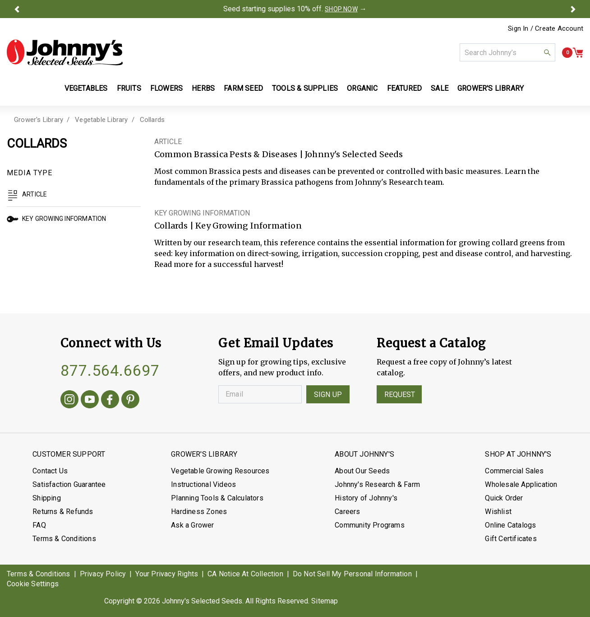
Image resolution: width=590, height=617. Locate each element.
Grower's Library (38, 120)
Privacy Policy (103, 574)
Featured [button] (404, 88)
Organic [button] (362, 88)
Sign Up (328, 394)
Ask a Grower (192, 525)
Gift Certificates (510, 538)
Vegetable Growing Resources (220, 471)
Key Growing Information (56, 218)
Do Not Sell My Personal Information (352, 574)
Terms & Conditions (64, 538)
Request (399, 394)
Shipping (46, 498)
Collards (152, 120)
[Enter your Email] (260, 394)
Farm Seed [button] (243, 88)
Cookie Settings (33, 584)
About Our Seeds (362, 471)
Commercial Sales (514, 471)
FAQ (39, 525)
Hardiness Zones (199, 511)
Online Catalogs (510, 525)
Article (27, 194)
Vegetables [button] (86, 88)
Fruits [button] (129, 88)
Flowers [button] (166, 88)
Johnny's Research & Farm (377, 484)
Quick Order (504, 498)
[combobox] (507, 52)
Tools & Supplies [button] (305, 88)
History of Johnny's (366, 498)
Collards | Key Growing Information (228, 225)
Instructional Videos (203, 484)
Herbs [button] (203, 88)
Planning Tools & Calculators (217, 498)
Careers (347, 511)
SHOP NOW (341, 9)
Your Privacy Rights (166, 574)
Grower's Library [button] (491, 88)
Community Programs (370, 525)
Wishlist (498, 511)
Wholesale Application (521, 484)
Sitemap (324, 601)
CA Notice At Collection (245, 574)
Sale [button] (439, 88)
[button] (17, 9)
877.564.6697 (110, 370)
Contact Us (50, 471)
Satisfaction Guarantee (69, 484)
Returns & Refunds (62, 511)
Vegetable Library (101, 120)
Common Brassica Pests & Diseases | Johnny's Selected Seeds (278, 154)
